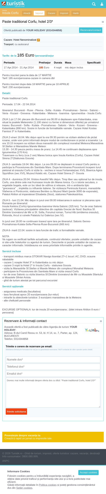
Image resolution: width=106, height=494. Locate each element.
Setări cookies (24, 487)
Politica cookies (48, 484)
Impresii (64, 13)
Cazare (51, 13)
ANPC (5, 460)
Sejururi (39, 13)
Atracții (26, 13)
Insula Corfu (10, 13)
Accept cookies (88, 472)
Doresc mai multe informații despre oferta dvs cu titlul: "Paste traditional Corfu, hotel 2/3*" (53, 393)
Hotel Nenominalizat (24, 39)
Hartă (75, 13)
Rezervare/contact (90, 30)
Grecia (4, 10)
